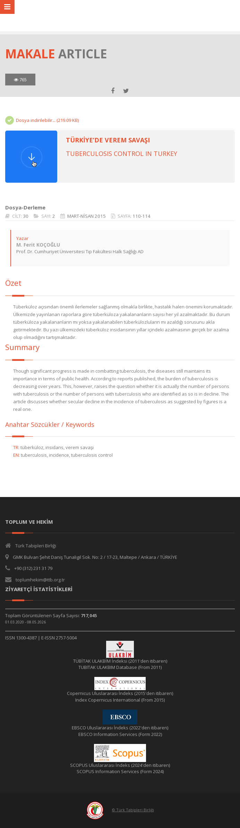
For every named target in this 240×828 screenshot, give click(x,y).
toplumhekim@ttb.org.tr (40, 580)
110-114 (141, 216)
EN (16, 455)
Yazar (22, 238)
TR (15, 447)
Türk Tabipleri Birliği (35, 546)
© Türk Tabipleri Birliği (133, 809)
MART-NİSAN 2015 (86, 216)
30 (25, 216)
